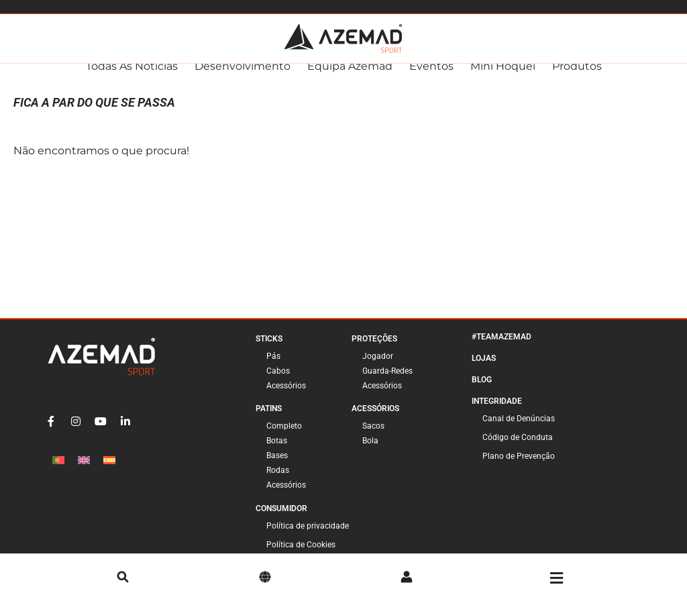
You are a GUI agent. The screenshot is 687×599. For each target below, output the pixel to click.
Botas (276, 453)
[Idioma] (265, 578)
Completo (284, 438)
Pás (273, 369)
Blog (482, 392)
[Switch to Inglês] (84, 473)
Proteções (374, 351)
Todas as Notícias (132, 78)
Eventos (431, 78)
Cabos (278, 383)
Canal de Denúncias (518, 431)
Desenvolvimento (242, 78)
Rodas (277, 483)
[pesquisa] (122, 578)
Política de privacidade (307, 538)
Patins (269, 421)
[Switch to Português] (58, 473)
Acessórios (286, 398)
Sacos (373, 438)
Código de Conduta (517, 450)
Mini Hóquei (502, 78)
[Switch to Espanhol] (109, 473)
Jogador (377, 369)
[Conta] (406, 578)
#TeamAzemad (501, 349)
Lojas (484, 371)
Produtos (577, 78)
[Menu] (556, 578)
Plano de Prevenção (518, 469)
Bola (370, 453)
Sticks (269, 351)
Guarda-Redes (387, 383)
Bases (277, 468)
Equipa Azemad (349, 78)
